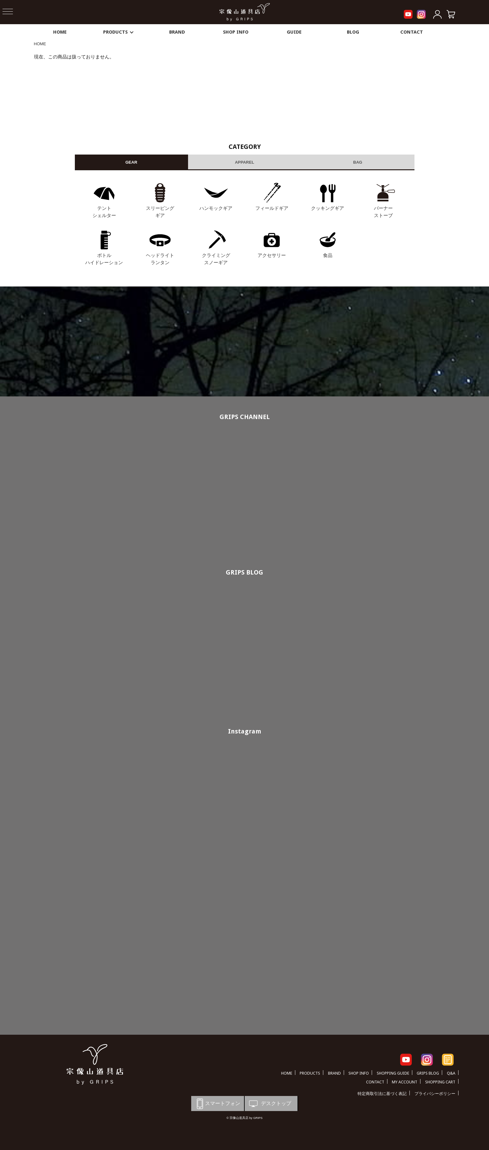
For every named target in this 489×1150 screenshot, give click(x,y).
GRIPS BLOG (244, 572)
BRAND (177, 32)
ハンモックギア (215, 208)
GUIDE (294, 32)
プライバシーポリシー (434, 1093)
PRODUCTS (118, 32)
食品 (327, 255)
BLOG (353, 32)
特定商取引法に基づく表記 (382, 1093)
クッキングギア (327, 208)
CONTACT (411, 32)
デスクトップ (269, 1103)
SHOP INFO (235, 32)
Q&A (451, 1073)
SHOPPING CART (440, 1082)
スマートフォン (217, 1103)
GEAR (131, 162)
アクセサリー (272, 255)
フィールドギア (271, 208)
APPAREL (244, 162)
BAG (357, 162)
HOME (60, 32)
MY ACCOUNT (404, 1082)
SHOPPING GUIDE (393, 1073)
